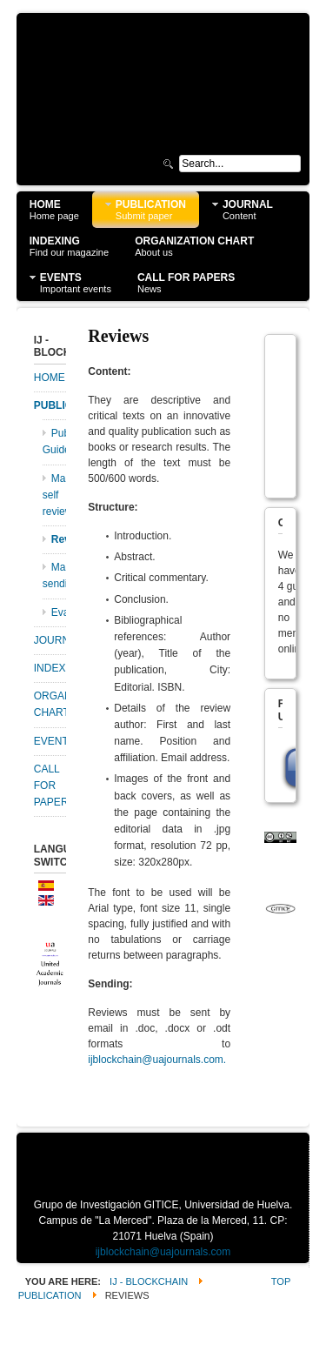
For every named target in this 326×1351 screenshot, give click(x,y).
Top (280, 1281)
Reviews (59, 539)
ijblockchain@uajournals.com (155, 1059)
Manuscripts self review (55, 495)
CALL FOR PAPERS (50, 785)
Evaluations (59, 612)
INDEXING (50, 668)
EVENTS (50, 741)
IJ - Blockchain (149, 1281)
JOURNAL (50, 640)
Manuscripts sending (55, 575)
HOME (49, 377)
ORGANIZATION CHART (50, 704)
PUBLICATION (50, 405)
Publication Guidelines (55, 441)
